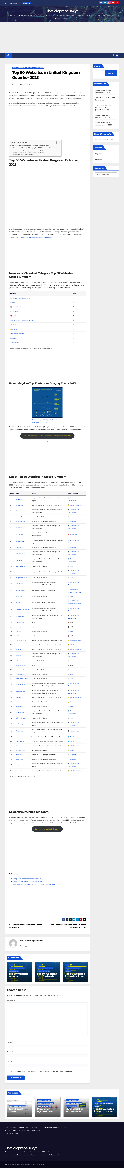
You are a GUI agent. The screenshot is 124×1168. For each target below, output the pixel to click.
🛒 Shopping (14, 311)
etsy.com (19, 754)
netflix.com (19, 645)
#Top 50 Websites (27, 85)
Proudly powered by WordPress (15, 1164)
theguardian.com (21, 577)
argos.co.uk (19, 759)
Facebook (20, 1127)
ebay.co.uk (19, 547)
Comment (11, 1000)
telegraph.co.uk (21, 718)
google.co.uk (20, 541)
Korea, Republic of (43, 1106)
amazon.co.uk (20, 521)
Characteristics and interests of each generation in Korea (103, 107)
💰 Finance (13, 329)
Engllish (57, 1127)
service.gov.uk (20, 590)
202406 (11, 965)
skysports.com (20, 750)
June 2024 (99, 159)
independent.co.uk (22, 678)
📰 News (13, 302)
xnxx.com (19, 627)
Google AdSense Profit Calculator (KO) (28, 881)
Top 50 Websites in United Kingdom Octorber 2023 (30, 146)
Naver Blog (31, 1130)
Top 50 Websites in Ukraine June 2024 (75, 976)
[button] (113, 55)
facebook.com (20, 511)
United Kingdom (39, 67)
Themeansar (42, 1164)
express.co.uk (20, 706)
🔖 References (14, 342)
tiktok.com (19, 655)
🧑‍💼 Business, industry (17, 333)
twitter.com (19, 527)
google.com (19, 499)
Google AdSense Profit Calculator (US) (28, 879)
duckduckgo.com (21, 724)
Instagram (35, 1127)
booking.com (20, 741)
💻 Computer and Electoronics (20, 298)
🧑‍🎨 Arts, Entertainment (17, 307)
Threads (8, 1130)
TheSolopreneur (33, 940)
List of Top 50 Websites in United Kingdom (29, 152)
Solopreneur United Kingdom (24, 154)
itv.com (18, 697)
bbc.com (18, 631)
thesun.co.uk (20, 670)
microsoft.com (20, 691)
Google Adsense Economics (17, 1106)
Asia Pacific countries (44, 1100)
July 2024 (99, 154)
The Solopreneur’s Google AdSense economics (33, 237)
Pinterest (22, 1130)
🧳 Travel (13, 325)
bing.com (19, 765)
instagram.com (21, 553)
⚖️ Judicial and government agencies (22, 320)
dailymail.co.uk (20, 566)
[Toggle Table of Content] (57, 142)
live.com (18, 572)
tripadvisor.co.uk (21, 737)
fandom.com (20, 731)
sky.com (18, 649)
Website (10, 1062)
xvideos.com (20, 636)
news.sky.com (20, 674)
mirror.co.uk (20, 661)
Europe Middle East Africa (25, 67)
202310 (14, 67)
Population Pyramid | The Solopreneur (45, 1111)
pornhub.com (20, 622)
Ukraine (68, 971)
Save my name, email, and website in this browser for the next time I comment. (41, 1071)
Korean (63, 1127)
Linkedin (15, 1130)
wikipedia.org (20, 534)
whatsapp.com (20, 712)
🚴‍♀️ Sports (13, 338)
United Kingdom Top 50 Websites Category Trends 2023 (34, 150)
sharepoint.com (21, 684)
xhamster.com (20, 665)
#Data (16, 85)
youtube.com (20, 505)
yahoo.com (19, 596)
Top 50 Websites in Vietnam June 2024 (104, 1111)
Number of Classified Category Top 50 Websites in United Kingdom (36, 148)
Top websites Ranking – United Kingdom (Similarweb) (34, 884)
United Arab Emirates (43, 971)
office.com (19, 583)
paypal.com (19, 702)
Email (10, 1052)
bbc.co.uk (19, 517)
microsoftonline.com (22, 609)
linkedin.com (20, 616)
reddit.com (19, 560)
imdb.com (19, 771)
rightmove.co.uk (21, 640)
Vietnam (97, 1106)
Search (97, 66)
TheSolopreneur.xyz (62, 11)
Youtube (13, 1127)
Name (10, 1042)
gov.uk (18, 602)
